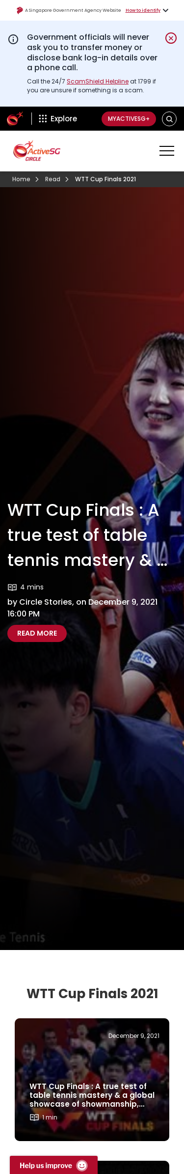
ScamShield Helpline (98, 81)
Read (52, 179)
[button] (169, 118)
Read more (42, 633)
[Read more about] (92, 1079)
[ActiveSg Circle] (15, 118)
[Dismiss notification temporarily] (171, 38)
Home (21, 179)
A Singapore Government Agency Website (68, 10)
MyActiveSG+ (129, 118)
